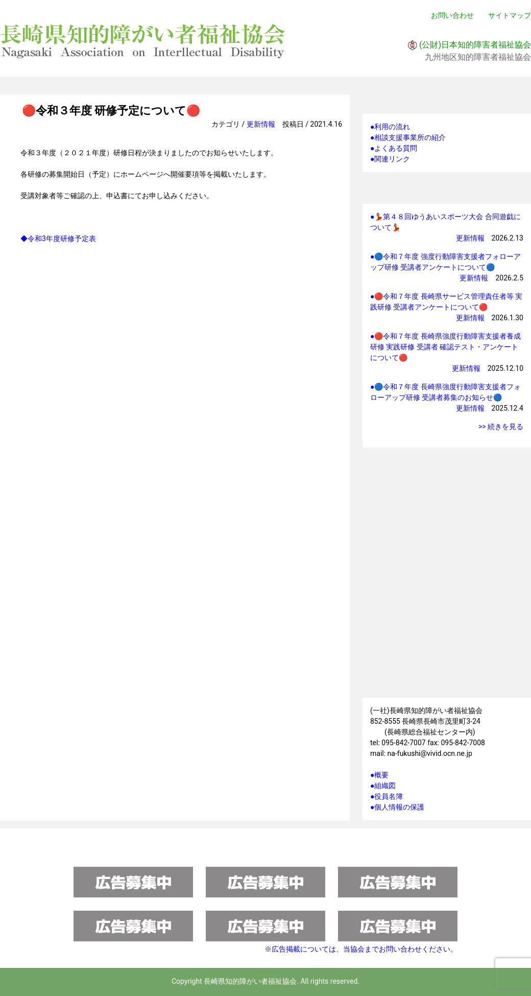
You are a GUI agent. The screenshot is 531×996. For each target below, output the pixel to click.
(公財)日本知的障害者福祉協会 (475, 45)
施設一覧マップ (447, 644)
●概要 (379, 775)
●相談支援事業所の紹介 (408, 137)
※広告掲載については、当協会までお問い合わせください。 (360, 949)
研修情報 (447, 479)
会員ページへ (447, 531)
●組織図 (383, 785)
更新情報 (261, 124)
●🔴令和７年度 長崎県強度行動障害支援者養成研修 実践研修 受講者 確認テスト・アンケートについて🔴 (445, 347)
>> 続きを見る (500, 426)
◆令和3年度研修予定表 (58, 238)
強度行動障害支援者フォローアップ (447, 583)
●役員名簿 (386, 796)
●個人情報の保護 (397, 807)
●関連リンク (390, 159)
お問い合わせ (452, 15)
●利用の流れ (390, 127)
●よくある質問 (393, 148)
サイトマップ (509, 15)
